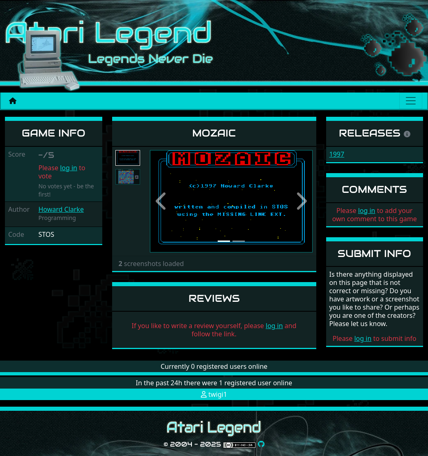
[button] (162, 201)
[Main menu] (410, 101)
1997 (337, 154)
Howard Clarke (60, 209)
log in (68, 167)
